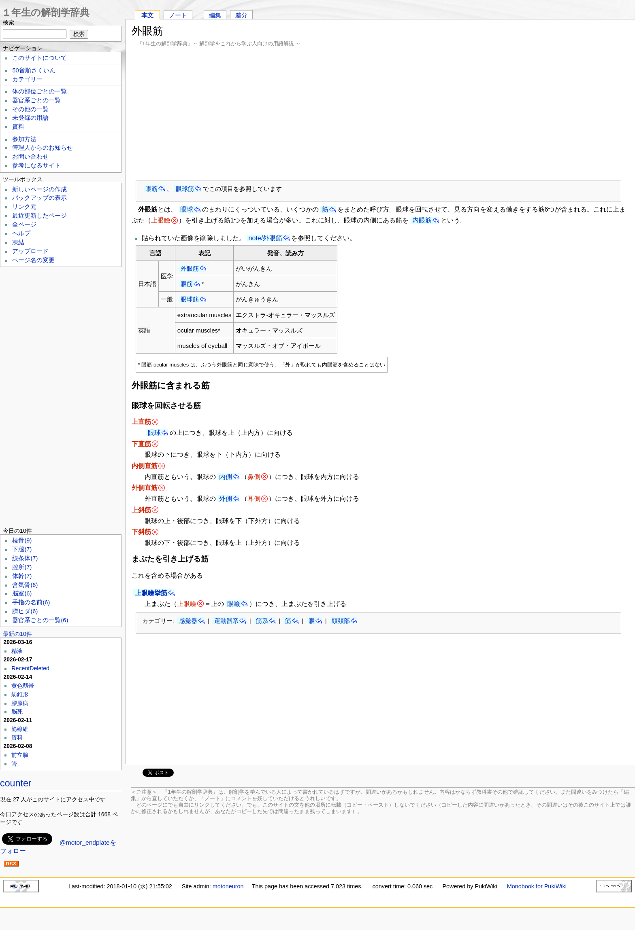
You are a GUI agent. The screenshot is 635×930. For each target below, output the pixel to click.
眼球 (186, 209)
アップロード (30, 251)
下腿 (22, 549)
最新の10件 (17, 634)
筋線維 (19, 729)
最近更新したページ (39, 215)
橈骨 (22, 540)
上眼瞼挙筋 (151, 592)
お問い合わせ (30, 156)
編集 (215, 15)
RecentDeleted (30, 668)
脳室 (22, 593)
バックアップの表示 (39, 198)
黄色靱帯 (22, 685)
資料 (18, 126)
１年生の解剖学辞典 (45, 12)
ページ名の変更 (33, 260)
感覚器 (188, 620)
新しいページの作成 (39, 189)
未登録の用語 (30, 117)
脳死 (17, 711)
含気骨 (25, 585)
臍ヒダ (25, 611)
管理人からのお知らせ (42, 147)
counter (16, 783)
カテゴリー (27, 79)
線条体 (25, 558)
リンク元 (24, 206)
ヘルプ (21, 233)
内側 (225, 476)
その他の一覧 (30, 109)
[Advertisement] (381, 113)
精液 (17, 651)
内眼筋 (422, 220)
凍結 (18, 242)
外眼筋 (190, 268)
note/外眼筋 (266, 238)
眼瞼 (233, 603)
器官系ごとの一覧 (36, 100)
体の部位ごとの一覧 (39, 91)
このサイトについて (39, 58)
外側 (225, 498)
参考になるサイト (36, 165)
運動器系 (226, 620)
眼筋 (151, 188)
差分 (241, 15)
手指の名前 (31, 602)
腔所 (22, 567)
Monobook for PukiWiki (537, 886)
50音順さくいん (33, 70)
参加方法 (24, 139)
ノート (178, 15)
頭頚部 (341, 620)
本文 (147, 15)
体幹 (22, 576)
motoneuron (228, 886)
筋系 (262, 620)
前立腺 (19, 755)
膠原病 (19, 703)
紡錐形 (19, 694)
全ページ (24, 224)
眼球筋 (185, 188)
